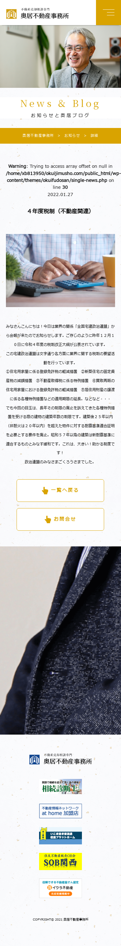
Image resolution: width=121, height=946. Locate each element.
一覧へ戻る (65, 490)
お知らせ (67, 135)
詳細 (89, 135)
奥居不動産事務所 (38, 135)
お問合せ (65, 519)
